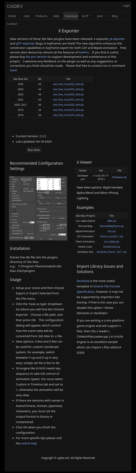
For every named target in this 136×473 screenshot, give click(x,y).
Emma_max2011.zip (111, 236)
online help (29, 443)
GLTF (85, 16)
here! (13, 70)
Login (126, 5)
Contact (12, 24)
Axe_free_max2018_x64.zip (68, 115)
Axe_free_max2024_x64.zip (68, 89)
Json (100, 16)
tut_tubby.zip (111, 241)
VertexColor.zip (111, 246)
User (27, 16)
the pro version (36, 57)
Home (12, 16)
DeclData (83, 281)
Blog (115, 16)
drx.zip (112, 231)
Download (71, 16)
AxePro (84, 52)
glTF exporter (25, 43)
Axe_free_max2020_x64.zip (68, 104)
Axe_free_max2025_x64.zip (68, 84)
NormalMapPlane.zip (112, 226)
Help (56, 16)
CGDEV (15, 6)
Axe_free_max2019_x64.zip (68, 110)
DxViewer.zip (119, 177)
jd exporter (117, 39)
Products (41, 16)
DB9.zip (111, 221)
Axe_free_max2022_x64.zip (68, 99)
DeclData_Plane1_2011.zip (111, 252)
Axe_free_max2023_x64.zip (68, 94)
